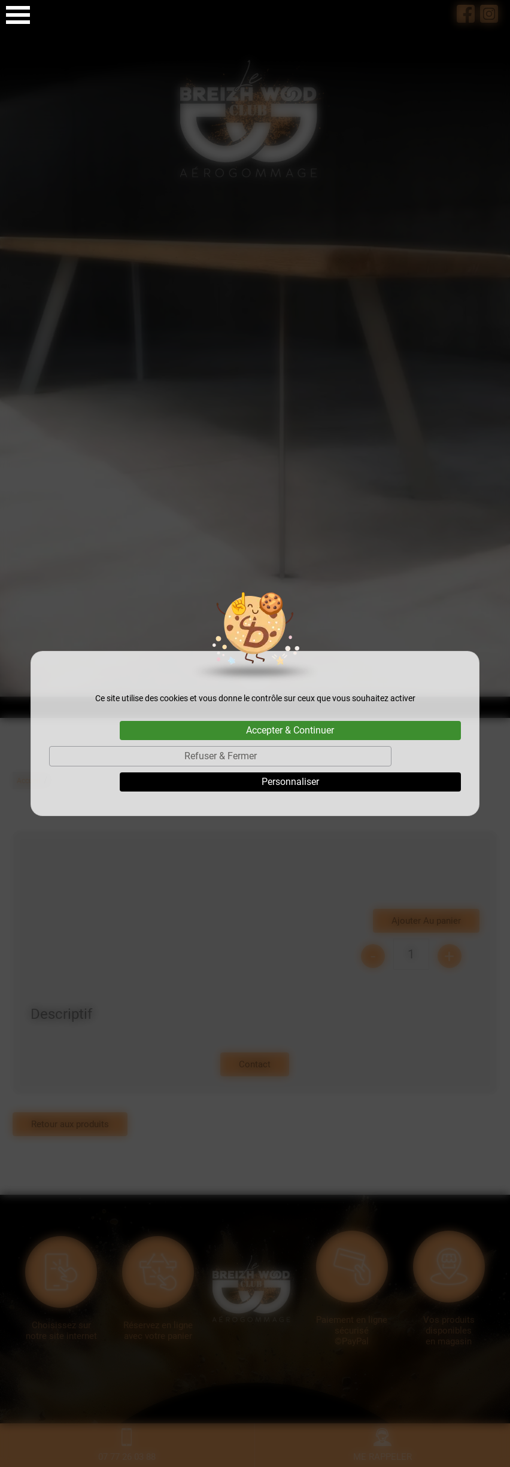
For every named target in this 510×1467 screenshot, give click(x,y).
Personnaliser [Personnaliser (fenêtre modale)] (290, 781)
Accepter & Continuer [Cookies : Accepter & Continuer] (290, 730)
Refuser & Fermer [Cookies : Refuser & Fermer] (220, 756)
